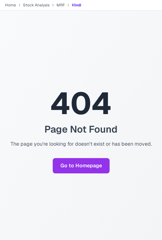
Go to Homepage (81, 165)
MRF (61, 5)
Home (10, 5)
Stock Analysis (36, 5)
